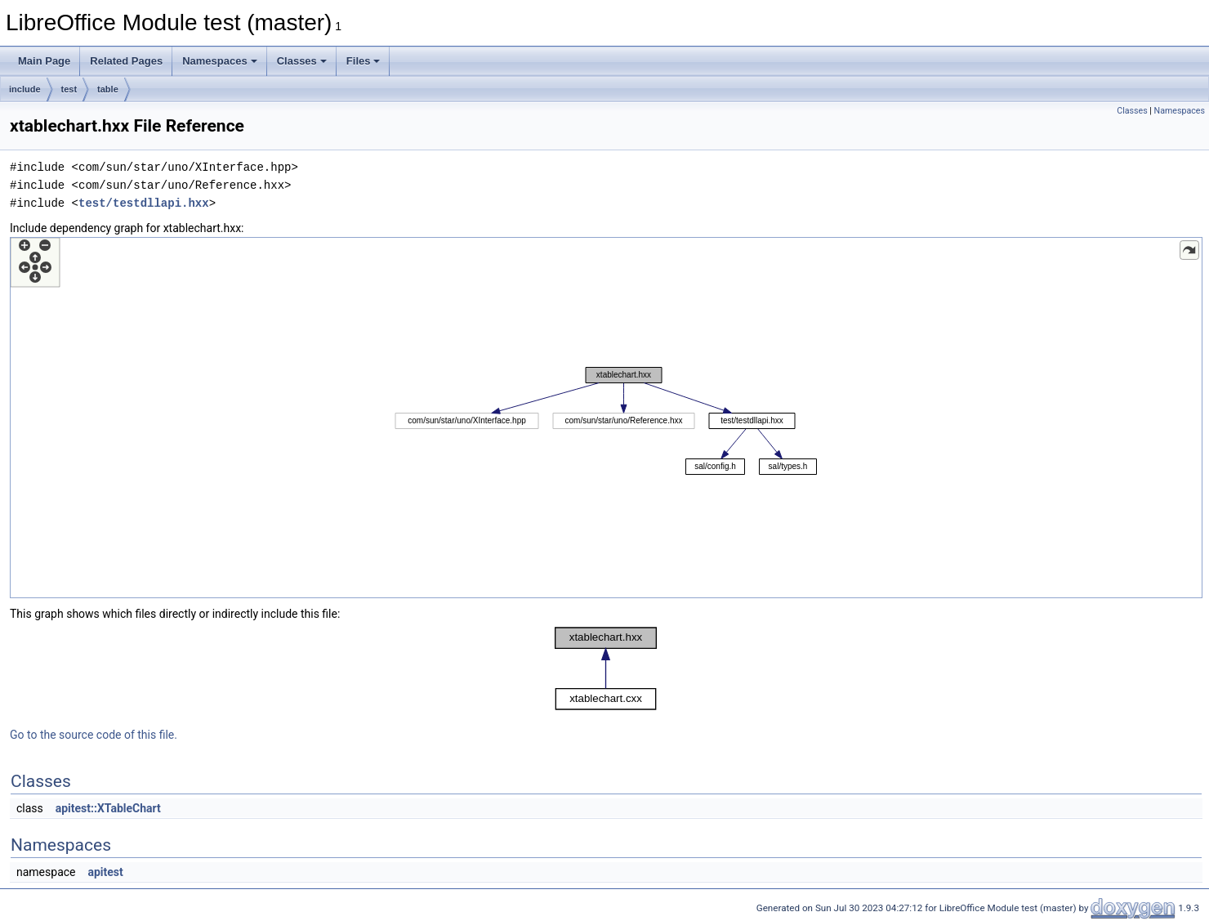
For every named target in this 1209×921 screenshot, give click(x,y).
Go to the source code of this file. (93, 734)
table (107, 89)
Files (363, 61)
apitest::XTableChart (108, 808)
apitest (105, 872)
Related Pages (126, 61)
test (69, 89)
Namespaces (219, 61)
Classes (302, 61)
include (25, 89)
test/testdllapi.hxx (143, 203)
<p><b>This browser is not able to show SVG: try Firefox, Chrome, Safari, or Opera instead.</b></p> (606, 417)
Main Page (44, 61)
